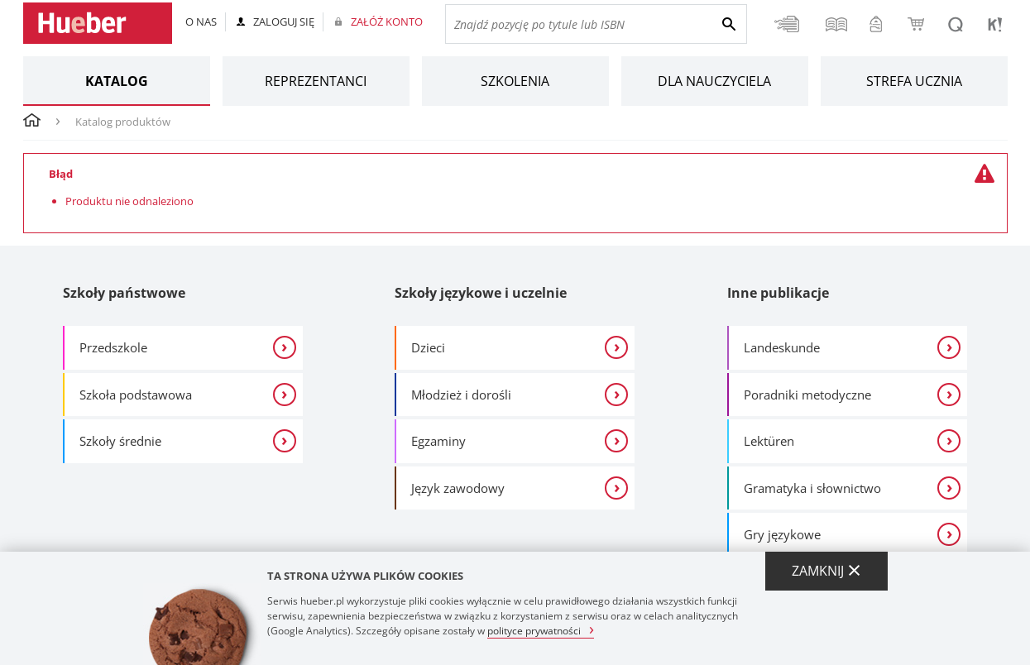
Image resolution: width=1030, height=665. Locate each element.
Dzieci (428, 347)
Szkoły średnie (120, 441)
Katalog (116, 81)
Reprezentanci (315, 81)
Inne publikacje (778, 293)
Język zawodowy (458, 488)
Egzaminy (438, 441)
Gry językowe (782, 534)
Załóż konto (387, 21)
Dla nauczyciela (714, 81)
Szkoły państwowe (124, 293)
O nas (201, 21)
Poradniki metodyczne (807, 394)
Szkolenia (515, 81)
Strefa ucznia (914, 81)
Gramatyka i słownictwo (812, 488)
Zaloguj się (283, 21)
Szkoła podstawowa (135, 394)
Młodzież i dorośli (461, 394)
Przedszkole (113, 347)
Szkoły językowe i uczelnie (481, 293)
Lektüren (769, 441)
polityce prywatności (534, 629)
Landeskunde (782, 347)
